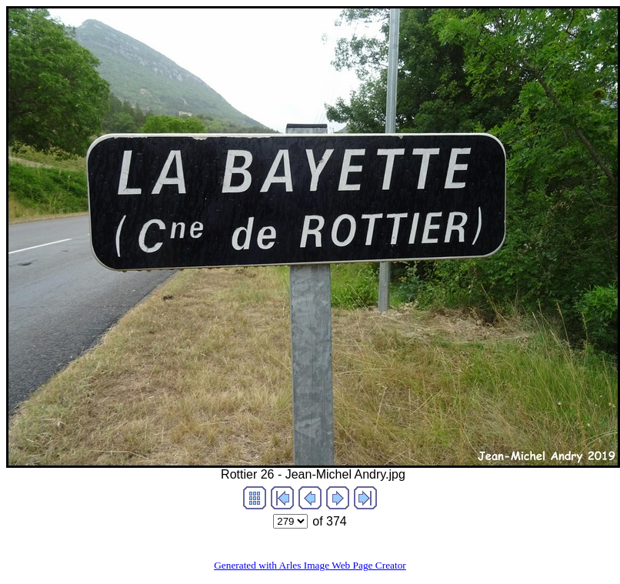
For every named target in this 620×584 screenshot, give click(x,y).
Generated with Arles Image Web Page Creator (310, 565)
